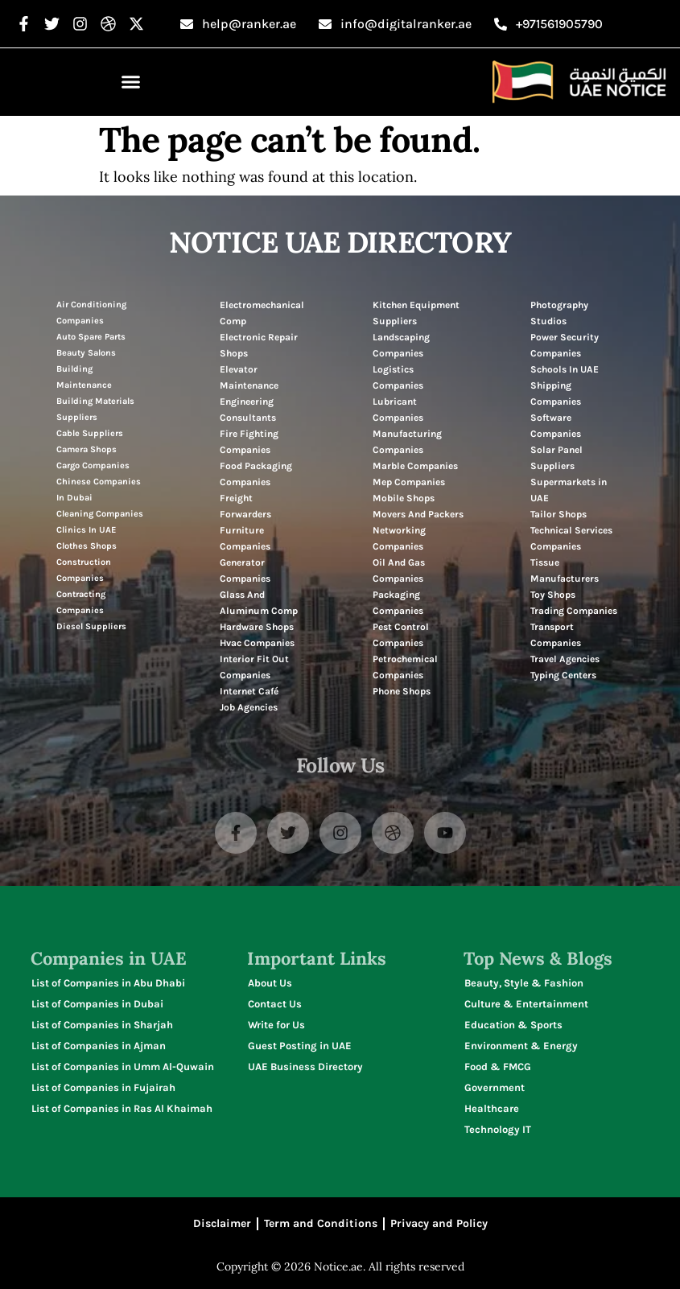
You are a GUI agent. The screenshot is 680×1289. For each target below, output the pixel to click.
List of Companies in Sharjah (102, 1025)
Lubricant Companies (398, 409)
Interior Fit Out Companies (254, 667)
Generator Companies (245, 570)
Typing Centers (563, 675)
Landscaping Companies (401, 345)
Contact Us (275, 1004)
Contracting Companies (80, 602)
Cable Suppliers (89, 433)
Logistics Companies (398, 377)
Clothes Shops (86, 546)
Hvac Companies (257, 643)
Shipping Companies (555, 393)
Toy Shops (552, 594)
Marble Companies (415, 466)
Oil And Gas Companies (399, 570)
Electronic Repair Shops (259, 345)
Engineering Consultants (248, 409)
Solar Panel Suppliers (556, 458)
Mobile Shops (404, 498)
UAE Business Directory (305, 1066)
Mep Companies (409, 482)
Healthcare (491, 1108)
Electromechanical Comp (262, 313)
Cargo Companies (93, 465)
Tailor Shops (558, 514)
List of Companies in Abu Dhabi (108, 983)
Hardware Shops (257, 626)
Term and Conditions (320, 1223)
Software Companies (555, 425)
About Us (270, 983)
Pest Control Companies (401, 635)
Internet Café (249, 691)
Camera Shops (86, 449)
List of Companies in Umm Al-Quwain (122, 1066)
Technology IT (497, 1129)
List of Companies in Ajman (98, 1046)
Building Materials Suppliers (95, 409)
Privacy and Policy (439, 1223)
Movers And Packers (418, 514)
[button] (131, 82)
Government (494, 1087)
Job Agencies (249, 707)
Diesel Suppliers (91, 626)
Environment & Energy (521, 1046)
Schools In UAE (564, 369)
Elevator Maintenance (249, 377)
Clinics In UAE (86, 530)
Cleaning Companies (99, 514)
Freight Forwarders (245, 506)
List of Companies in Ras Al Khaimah (121, 1108)
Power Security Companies (564, 345)
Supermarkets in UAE (568, 490)
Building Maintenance (84, 377)
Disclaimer (222, 1223)
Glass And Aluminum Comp (259, 602)
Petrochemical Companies (405, 667)
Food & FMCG (497, 1066)
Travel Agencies (565, 659)
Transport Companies (555, 635)
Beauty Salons (86, 353)
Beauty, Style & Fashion (523, 983)
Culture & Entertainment (526, 1004)
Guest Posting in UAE (300, 1046)
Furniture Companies (245, 538)
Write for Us (276, 1025)
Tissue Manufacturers (564, 570)
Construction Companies (83, 570)
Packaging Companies (398, 602)
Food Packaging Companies (256, 474)
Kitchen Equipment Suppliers (416, 313)
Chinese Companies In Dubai (98, 489)
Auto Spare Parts (91, 337)
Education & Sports (513, 1025)
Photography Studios (559, 313)
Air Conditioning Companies (91, 312)
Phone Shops (402, 691)
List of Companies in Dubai (97, 1004)
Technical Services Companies (571, 538)
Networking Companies (399, 538)
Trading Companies (573, 610)
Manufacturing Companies (407, 441)
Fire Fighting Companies (249, 441)
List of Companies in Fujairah (103, 1087)
